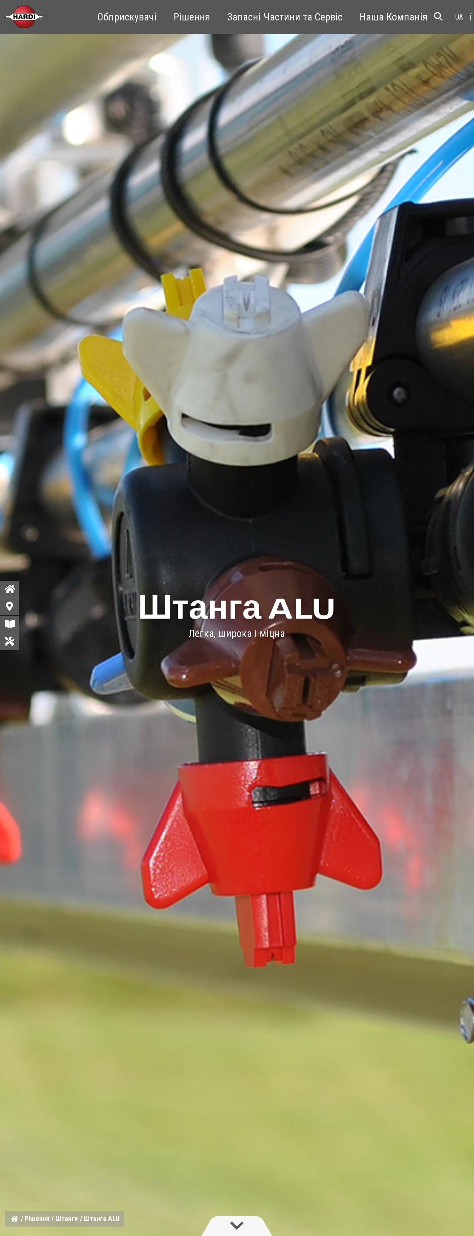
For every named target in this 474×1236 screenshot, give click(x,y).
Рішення (192, 17)
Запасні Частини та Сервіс (285, 17)
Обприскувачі (127, 17)
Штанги (66, 1219)
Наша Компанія (394, 17)
